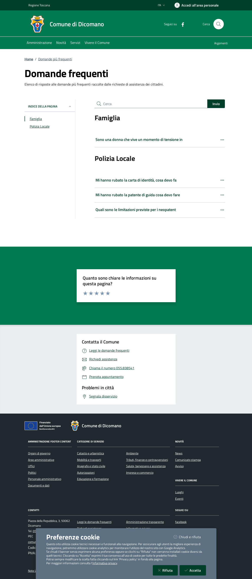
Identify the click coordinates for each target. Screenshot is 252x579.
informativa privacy (104, 563)
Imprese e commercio (139, 472)
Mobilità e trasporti (89, 459)
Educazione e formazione (93, 479)
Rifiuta (168, 570)
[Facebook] (181, 24)
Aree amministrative (41, 459)
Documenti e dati (38, 485)
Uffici (31, 466)
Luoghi (179, 492)
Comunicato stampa (188, 459)
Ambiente (132, 453)
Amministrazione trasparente (145, 522)
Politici (32, 472)
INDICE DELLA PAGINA (50, 106)
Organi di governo (39, 453)
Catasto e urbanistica (90, 453)
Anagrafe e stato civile (91, 466)
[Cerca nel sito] (218, 24)
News (179, 453)
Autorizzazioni (86, 472)
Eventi (179, 498)
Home (29, 59)
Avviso (179, 466)
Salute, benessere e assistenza (146, 466)
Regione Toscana (39, 5)
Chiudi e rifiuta (190, 536)
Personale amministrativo (44, 479)
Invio (216, 103)
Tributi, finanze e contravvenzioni (147, 459)
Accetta (195, 570)
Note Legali (35, 570)
